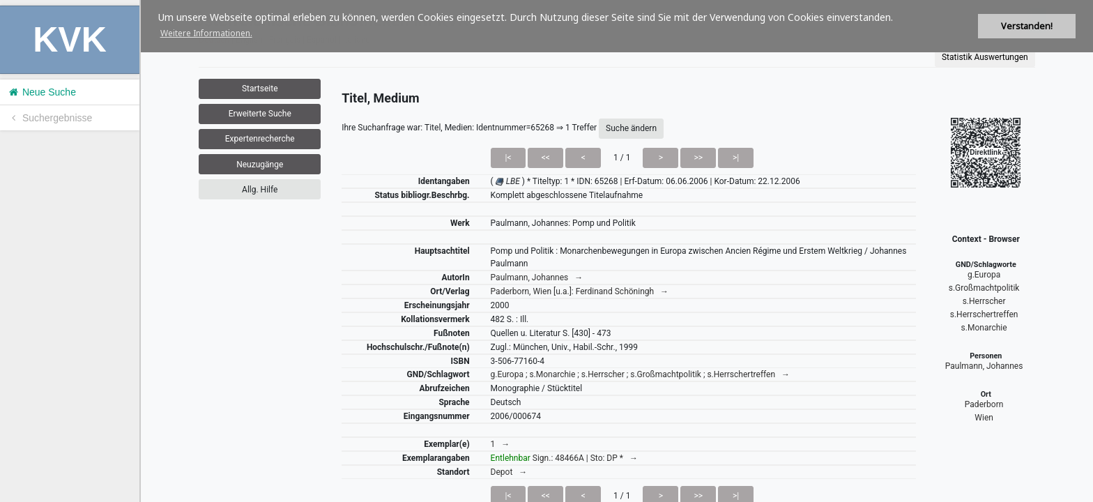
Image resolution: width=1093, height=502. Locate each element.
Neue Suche (41, 92)
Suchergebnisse (49, 117)
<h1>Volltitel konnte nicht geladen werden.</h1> (617, 251)
